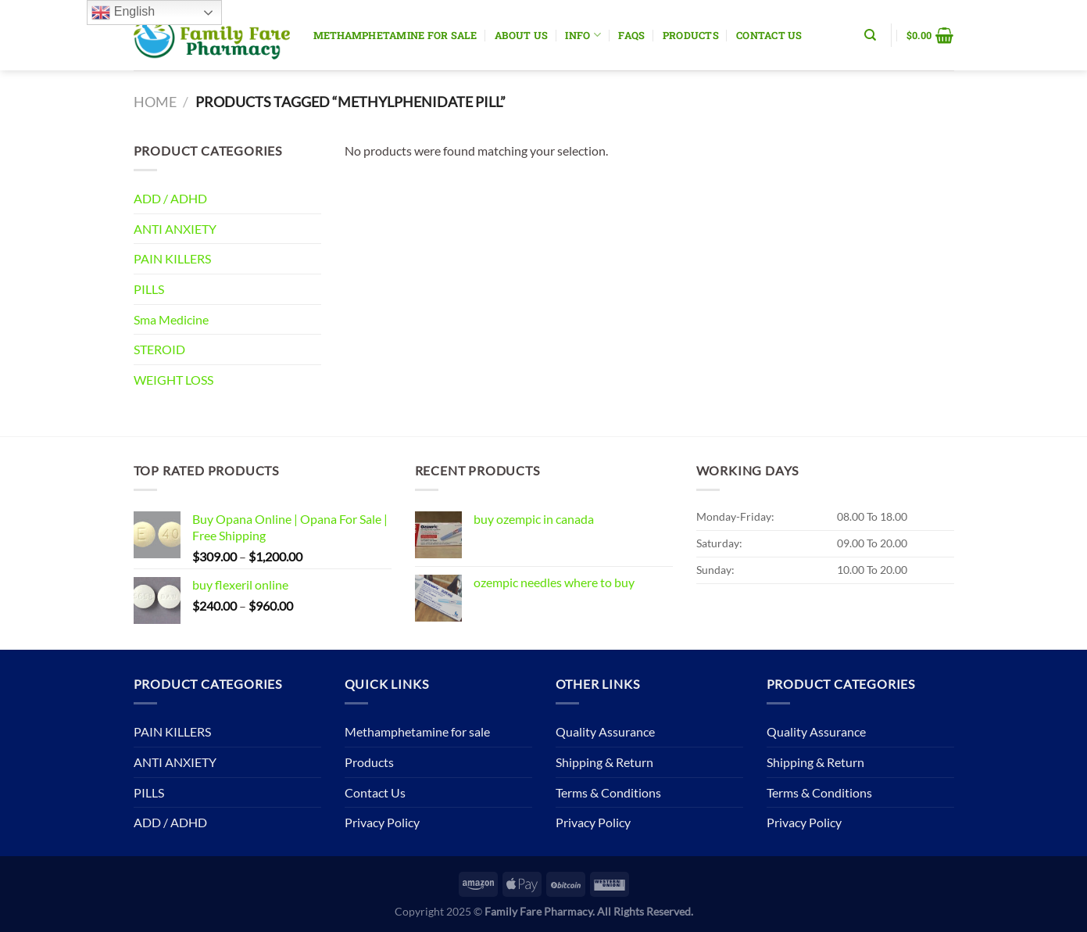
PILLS (149, 288)
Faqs (631, 35)
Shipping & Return (604, 762)
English (123, 12)
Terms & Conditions (608, 792)
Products (691, 35)
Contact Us (769, 35)
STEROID (159, 349)
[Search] (870, 35)
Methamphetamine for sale (395, 35)
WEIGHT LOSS (173, 379)
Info (582, 34)
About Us (521, 35)
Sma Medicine (171, 319)
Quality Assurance (605, 731)
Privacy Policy (382, 822)
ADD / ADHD (170, 198)
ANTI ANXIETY (175, 228)
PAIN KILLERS (172, 258)
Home (155, 101)
